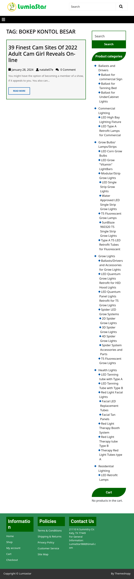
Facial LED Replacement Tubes (109, 405)
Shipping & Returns (49, 536)
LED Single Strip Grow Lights (108, 186)
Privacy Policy (46, 542)
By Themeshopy (121, 573)
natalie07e (46, 70)
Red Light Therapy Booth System (109, 428)
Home (10, 536)
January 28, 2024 (22, 70)
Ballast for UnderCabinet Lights (109, 96)
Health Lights (107, 370)
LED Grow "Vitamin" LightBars (107, 164)
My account (13, 548)
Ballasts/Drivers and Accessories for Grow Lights (111, 265)
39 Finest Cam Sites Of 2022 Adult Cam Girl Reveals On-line (42, 54)
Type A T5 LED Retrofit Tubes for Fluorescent (110, 244)
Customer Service (48, 548)
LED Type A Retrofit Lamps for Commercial (110, 130)
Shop (9, 542)
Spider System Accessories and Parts (111, 349)
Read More (16, 89)
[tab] (3, 19)
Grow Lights (106, 256)
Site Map (43, 554)
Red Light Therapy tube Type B (108, 441)
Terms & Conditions (50, 530)
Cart (9, 554)
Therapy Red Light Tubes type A (110, 454)
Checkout (12, 560)
